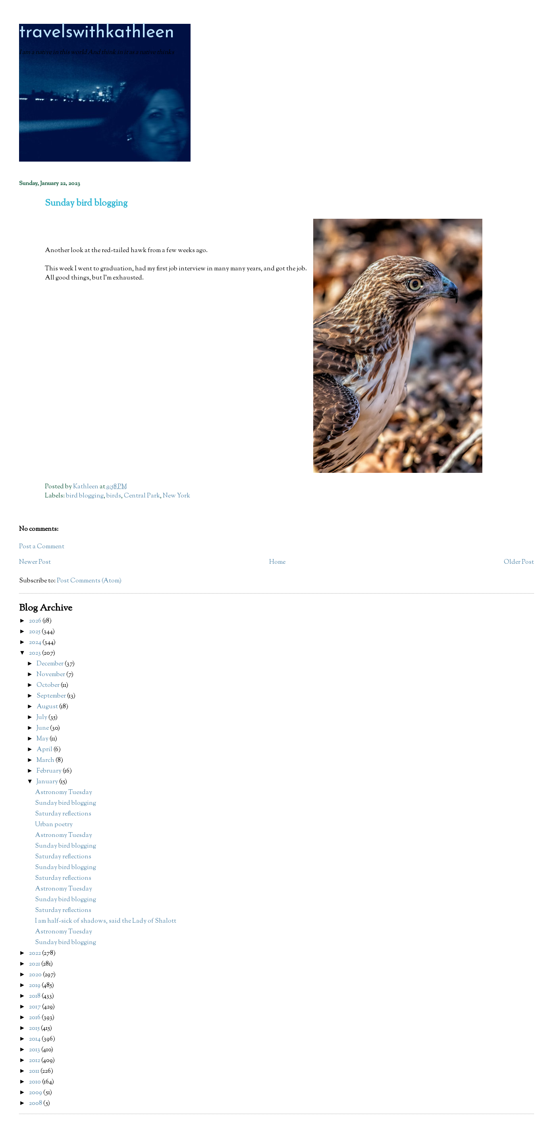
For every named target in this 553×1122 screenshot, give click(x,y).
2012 (35, 1060)
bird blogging (85, 496)
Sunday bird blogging (65, 803)
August (48, 706)
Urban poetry (54, 824)
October (49, 685)
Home (277, 562)
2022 (35, 953)
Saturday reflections (63, 814)
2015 (35, 1028)
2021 (35, 964)
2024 (35, 642)
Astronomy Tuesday (63, 792)
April (45, 749)
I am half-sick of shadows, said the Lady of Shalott (105, 921)
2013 (35, 1050)
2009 (36, 1092)
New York (176, 496)
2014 (35, 1039)
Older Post (519, 562)
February (50, 771)
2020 (36, 974)
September (52, 696)
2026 (35, 621)
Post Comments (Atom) (89, 581)
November (51, 674)
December (51, 664)
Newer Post (35, 562)
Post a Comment (41, 546)
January (48, 782)
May (43, 739)
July (42, 717)
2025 (35, 631)
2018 (35, 996)
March (46, 760)
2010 (35, 1082)
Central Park (142, 496)
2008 (36, 1103)
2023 (35, 653)
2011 (34, 1071)
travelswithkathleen (96, 33)
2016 (35, 1017)
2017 (35, 1007)
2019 (35, 985)
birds (113, 496)
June (43, 728)
